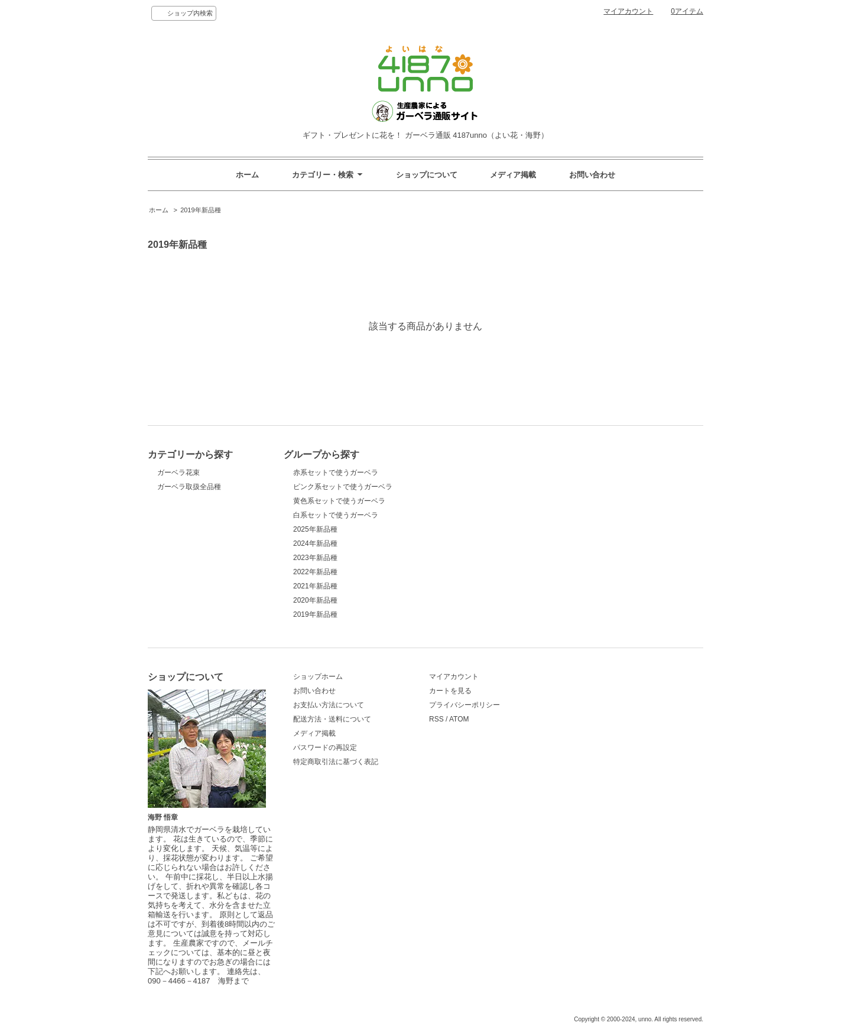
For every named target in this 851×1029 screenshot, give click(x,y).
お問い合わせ (592, 174)
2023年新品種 (315, 558)
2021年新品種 (315, 586)
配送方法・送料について (332, 719)
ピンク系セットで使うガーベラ (342, 487)
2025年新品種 (315, 529)
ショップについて (426, 174)
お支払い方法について (328, 705)
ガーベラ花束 (178, 472)
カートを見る (450, 691)
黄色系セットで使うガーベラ (339, 501)
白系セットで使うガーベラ (335, 515)
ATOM (459, 719)
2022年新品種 (315, 572)
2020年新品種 (315, 600)
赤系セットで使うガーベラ (335, 472)
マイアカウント (628, 11)
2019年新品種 (200, 209)
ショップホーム (318, 676)
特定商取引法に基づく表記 (335, 762)
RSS (436, 719)
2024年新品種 (315, 543)
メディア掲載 (513, 174)
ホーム (247, 174)
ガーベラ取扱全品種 (189, 487)
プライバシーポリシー (464, 705)
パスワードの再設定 (325, 747)
